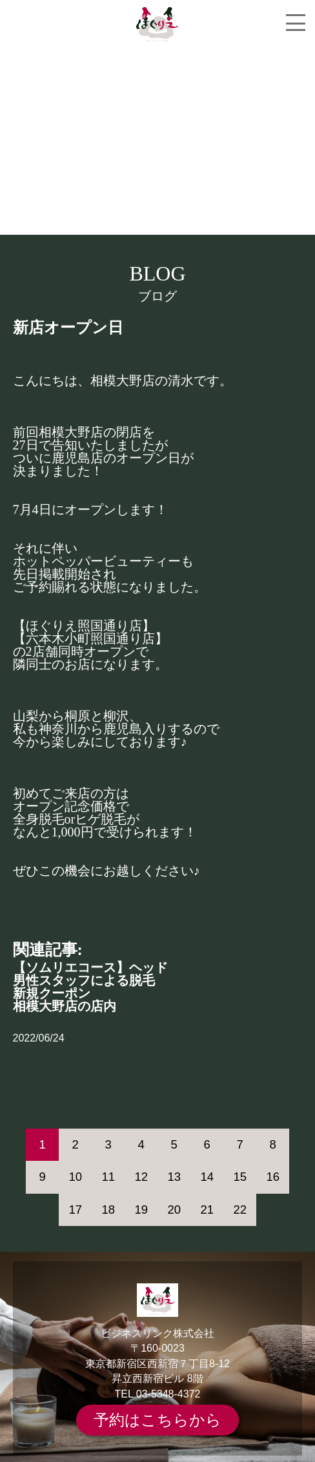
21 (207, 1209)
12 (141, 1176)
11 (108, 1176)
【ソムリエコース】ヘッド (90, 967)
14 (207, 1176)
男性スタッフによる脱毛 (84, 980)
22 (240, 1209)
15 (240, 1176)
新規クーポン (51, 993)
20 (174, 1209)
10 (75, 1176)
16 (272, 1176)
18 (108, 1209)
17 (75, 1209)
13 (174, 1176)
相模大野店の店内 (64, 1006)
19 (141, 1209)
